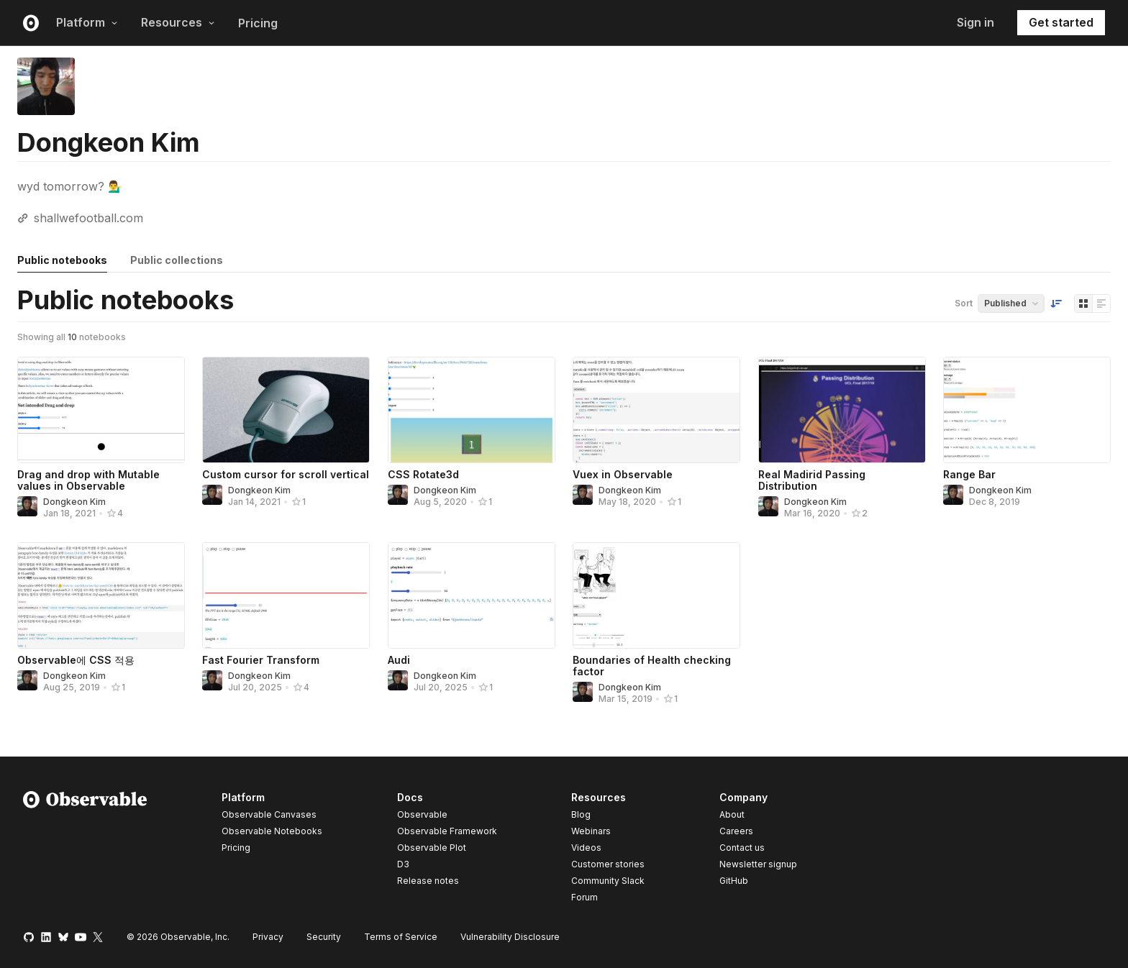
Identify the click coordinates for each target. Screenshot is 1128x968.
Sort (964, 303)
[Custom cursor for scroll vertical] (286, 410)
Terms (400, 936)
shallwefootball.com (88, 218)
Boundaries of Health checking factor (652, 665)
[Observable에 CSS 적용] (101, 595)
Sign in (975, 22)
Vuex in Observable (623, 474)
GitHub (733, 880)
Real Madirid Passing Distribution (811, 480)
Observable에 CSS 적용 (76, 660)
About (732, 814)
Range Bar (969, 474)
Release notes (428, 880)
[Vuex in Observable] (656, 410)
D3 (403, 864)
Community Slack (608, 880)
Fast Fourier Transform (260, 660)
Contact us (742, 848)
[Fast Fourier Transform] (286, 595)
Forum (584, 897)
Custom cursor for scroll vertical (285, 474)
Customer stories (608, 864)
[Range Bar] (1027, 410)
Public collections (176, 260)
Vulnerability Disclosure (510, 936)
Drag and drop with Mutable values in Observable (88, 480)
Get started (1061, 22)
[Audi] (471, 595)
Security (323, 936)
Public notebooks (62, 260)
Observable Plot (431, 847)
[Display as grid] (1083, 303)
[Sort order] (1056, 303)
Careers (736, 831)
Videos (586, 847)
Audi (399, 660)
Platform (87, 22)
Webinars (591, 831)
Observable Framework (447, 831)
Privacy (268, 936)
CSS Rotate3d (423, 474)
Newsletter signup (758, 864)
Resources (178, 22)
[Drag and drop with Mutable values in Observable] (101, 410)
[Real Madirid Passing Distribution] (842, 410)
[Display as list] (1101, 303)
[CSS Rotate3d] (471, 410)
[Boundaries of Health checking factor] (656, 595)
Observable (422, 814)
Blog (581, 814)
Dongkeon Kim (74, 501)
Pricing (258, 23)
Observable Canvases (269, 814)
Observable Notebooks (272, 831)
